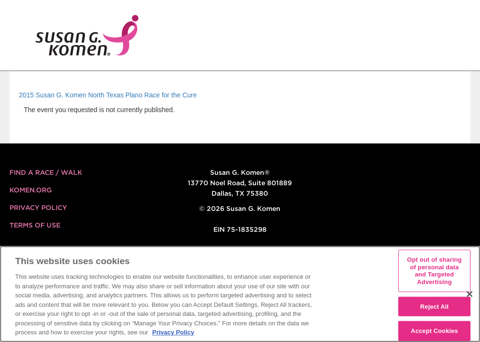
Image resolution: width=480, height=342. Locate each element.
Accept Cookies (434, 330)
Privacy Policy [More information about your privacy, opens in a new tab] (173, 332)
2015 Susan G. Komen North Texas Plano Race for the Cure (108, 95)
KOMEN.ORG (31, 190)
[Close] (469, 294)
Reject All (434, 306)
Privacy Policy (38, 207)
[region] (240, 294)
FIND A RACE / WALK (46, 172)
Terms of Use (35, 225)
